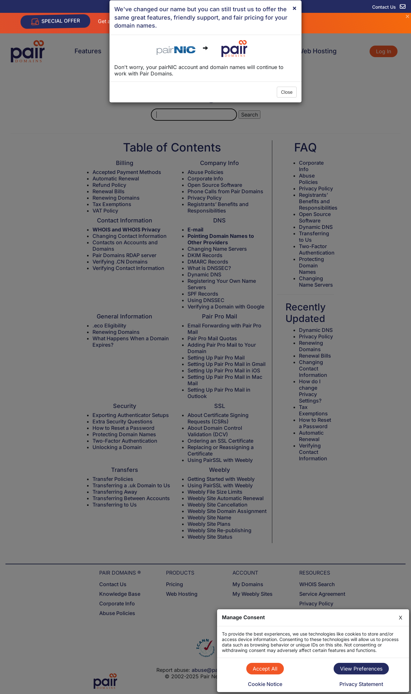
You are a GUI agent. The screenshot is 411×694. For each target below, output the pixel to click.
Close (287, 92)
